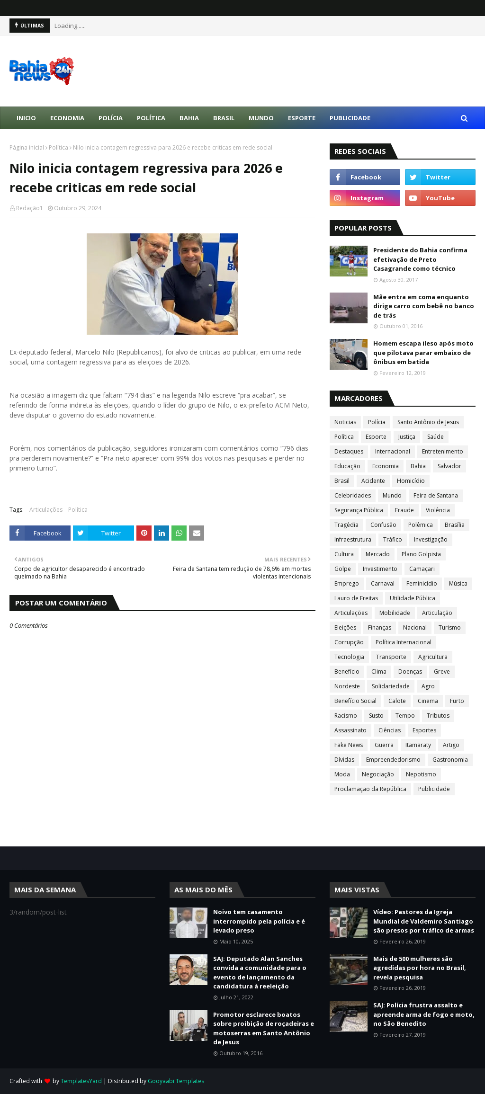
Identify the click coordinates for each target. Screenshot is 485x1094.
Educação (347, 466)
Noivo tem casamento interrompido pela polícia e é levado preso (259, 920)
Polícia (377, 422)
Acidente (373, 481)
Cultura (344, 554)
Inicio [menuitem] (26, 118)
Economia (385, 466)
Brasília (455, 525)
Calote (397, 701)
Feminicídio (421, 583)
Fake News (348, 745)
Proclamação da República (370, 789)
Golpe (342, 569)
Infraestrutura (352, 539)
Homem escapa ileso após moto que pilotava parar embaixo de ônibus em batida (423, 352)
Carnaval (383, 583)
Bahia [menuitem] (189, 118)
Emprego (346, 583)
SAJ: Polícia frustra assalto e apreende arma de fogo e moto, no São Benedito (424, 1014)
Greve (442, 671)
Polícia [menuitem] (111, 118)
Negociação (378, 774)
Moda (342, 774)
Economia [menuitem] (67, 118)
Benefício (346, 671)
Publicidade (434, 789)
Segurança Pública (358, 510)
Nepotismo (421, 774)
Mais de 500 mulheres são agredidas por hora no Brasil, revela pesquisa (419, 967)
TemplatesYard (81, 1081)
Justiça (406, 437)
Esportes (424, 730)
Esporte (376, 437)
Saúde (435, 437)
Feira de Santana (435, 495)
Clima (378, 671)
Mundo (392, 495)
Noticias (345, 422)
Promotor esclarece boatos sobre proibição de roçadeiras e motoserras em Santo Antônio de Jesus (263, 1028)
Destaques (348, 451)
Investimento (380, 569)
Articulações (46, 510)
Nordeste (347, 686)
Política (58, 147)
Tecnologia (349, 657)
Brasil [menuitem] (223, 118)
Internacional (392, 451)
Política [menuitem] (151, 118)
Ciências (389, 730)
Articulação (437, 613)
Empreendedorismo (393, 760)
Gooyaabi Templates (176, 1081)
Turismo (450, 627)
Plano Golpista (421, 554)
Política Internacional (403, 642)
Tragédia (346, 525)
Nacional (415, 627)
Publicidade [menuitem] (350, 118)
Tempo (405, 716)
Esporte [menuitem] (301, 118)
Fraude (404, 510)
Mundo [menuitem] (261, 118)
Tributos (438, 716)
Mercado (378, 554)
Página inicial (26, 147)
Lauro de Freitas (356, 598)
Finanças (379, 627)
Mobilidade (394, 613)
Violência (438, 510)
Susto (376, 716)
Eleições (345, 627)
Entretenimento (442, 451)
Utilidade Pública (412, 598)
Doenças (410, 671)
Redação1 (29, 208)
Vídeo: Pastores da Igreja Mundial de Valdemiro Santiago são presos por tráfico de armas (423, 920)
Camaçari (422, 569)
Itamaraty (418, 745)
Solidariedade (391, 686)
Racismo (345, 716)
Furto (457, 701)
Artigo (451, 745)
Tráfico (392, 539)
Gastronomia (450, 760)
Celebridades (352, 495)
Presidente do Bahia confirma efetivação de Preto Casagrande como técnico (420, 259)
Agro (428, 686)
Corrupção (349, 642)
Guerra (384, 745)
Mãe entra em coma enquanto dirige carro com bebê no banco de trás (423, 306)
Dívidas (344, 760)
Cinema (428, 701)
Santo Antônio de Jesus (428, 422)
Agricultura (433, 657)
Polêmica (420, 525)
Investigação (431, 539)
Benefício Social (355, 701)
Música (458, 583)
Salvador (449, 466)
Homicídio (411, 481)
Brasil (342, 481)
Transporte (391, 657)
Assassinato (350, 730)
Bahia (418, 466)
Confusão (383, 525)
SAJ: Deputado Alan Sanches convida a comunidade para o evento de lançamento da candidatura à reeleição (259, 972)
